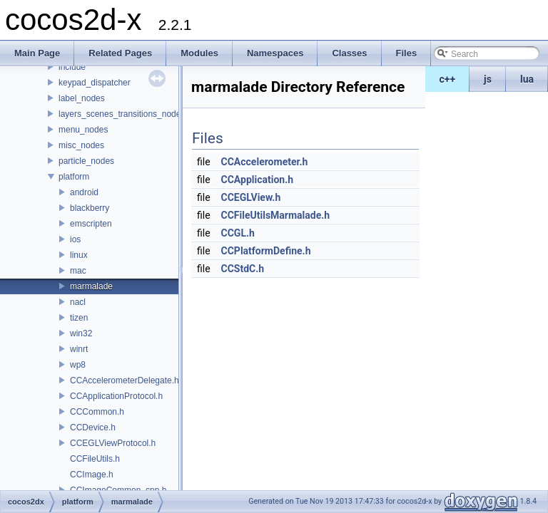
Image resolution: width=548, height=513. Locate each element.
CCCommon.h (97, 412)
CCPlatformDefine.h (266, 250)
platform (74, 177)
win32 (81, 333)
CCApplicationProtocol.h (116, 396)
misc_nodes (81, 145)
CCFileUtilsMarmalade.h (275, 215)
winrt (79, 349)
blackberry (89, 208)
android (84, 192)
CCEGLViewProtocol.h (113, 443)
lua (527, 79)
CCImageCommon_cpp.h (118, 490)
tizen (79, 318)
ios (75, 239)
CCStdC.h (243, 268)
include (72, 67)
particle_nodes (86, 161)
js (488, 79)
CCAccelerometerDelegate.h (124, 380)
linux (79, 255)
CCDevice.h (93, 427)
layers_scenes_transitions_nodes (122, 114)
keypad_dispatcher (95, 83)
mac (78, 271)
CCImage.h (91, 475)
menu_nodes (83, 130)
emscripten (91, 224)
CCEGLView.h (251, 197)
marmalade (91, 286)
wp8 (78, 365)
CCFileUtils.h (95, 459)
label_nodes (82, 98)
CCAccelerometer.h (264, 161)
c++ (448, 79)
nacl (78, 302)
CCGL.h (238, 233)
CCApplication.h (257, 179)
